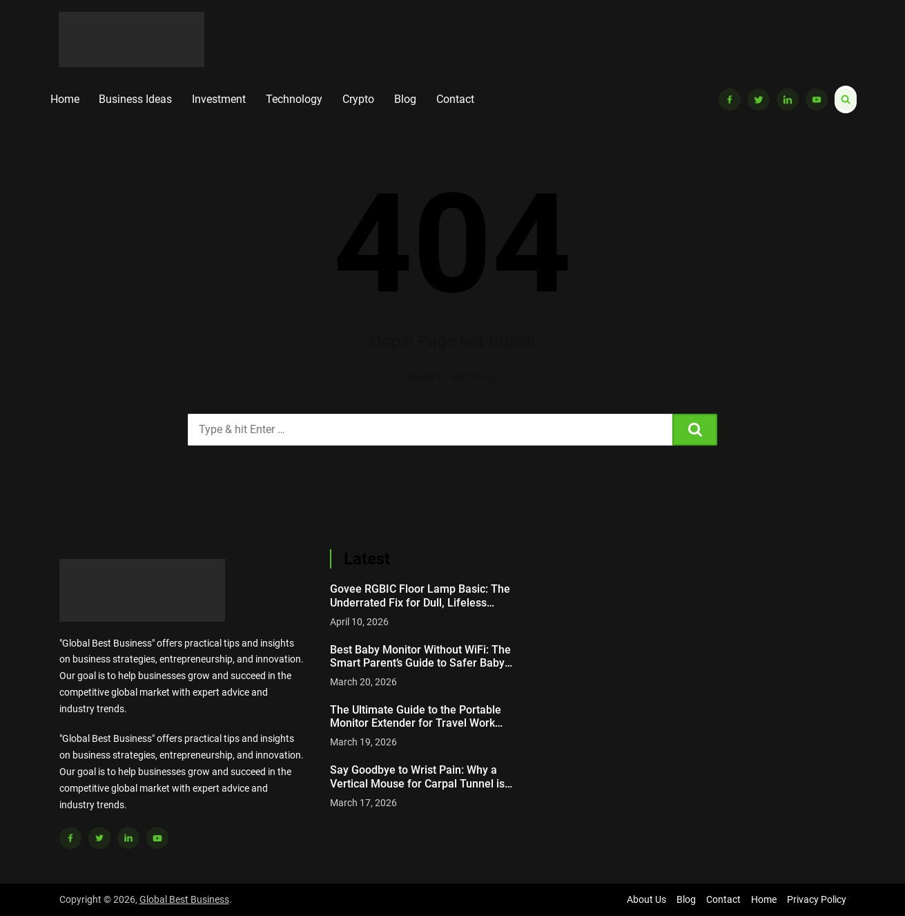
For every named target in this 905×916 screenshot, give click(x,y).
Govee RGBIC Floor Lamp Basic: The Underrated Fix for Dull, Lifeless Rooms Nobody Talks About (420, 595)
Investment (219, 99)
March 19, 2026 (363, 741)
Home (64, 99)
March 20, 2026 (363, 681)
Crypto (358, 99)
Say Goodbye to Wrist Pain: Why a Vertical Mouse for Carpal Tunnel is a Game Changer (422, 776)
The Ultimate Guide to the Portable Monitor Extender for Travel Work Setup (415, 716)
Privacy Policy (816, 899)
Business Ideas (135, 99)
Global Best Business (184, 899)
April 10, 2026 (359, 621)
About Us (646, 899)
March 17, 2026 (363, 802)
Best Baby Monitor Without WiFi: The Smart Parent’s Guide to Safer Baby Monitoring (420, 656)
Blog (405, 99)
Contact (455, 99)
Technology (294, 99)
